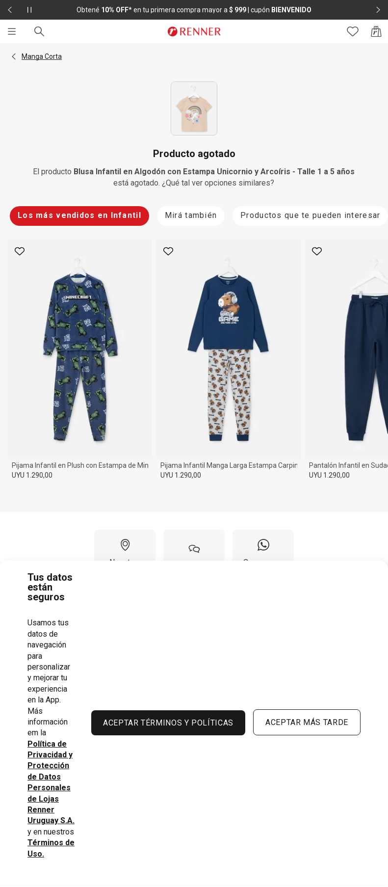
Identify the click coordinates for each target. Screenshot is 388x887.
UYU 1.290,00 (32, 475)
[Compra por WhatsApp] (263, 557)
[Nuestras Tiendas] (124, 557)
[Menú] (12, 31)
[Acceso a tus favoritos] (352, 31)
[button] (14, 56)
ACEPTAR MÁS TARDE (306, 722)
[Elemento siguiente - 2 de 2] (378, 10)
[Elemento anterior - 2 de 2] (10, 10)
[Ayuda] (194, 557)
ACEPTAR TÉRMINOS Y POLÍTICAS (168, 722)
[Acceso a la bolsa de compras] (376, 31)
